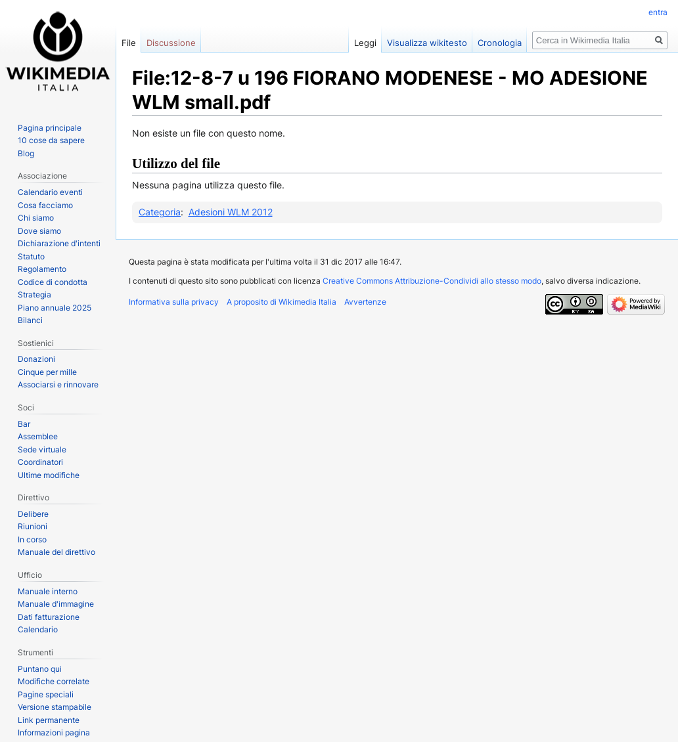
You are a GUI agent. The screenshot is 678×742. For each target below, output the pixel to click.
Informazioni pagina (54, 732)
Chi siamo (36, 218)
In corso (32, 539)
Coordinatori (40, 462)
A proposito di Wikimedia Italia (281, 302)
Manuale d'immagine (56, 604)
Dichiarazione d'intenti (59, 243)
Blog (26, 153)
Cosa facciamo (45, 205)
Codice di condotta (52, 282)
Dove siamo (39, 231)
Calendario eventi (50, 192)
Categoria (160, 211)
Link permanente (48, 720)
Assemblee (38, 436)
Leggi (365, 42)
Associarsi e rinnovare (58, 384)
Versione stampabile (54, 707)
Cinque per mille (47, 372)
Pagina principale (49, 128)
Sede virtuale (42, 449)
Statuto (31, 256)
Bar (24, 424)
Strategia (34, 294)
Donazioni (36, 359)
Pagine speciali (46, 694)
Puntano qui (40, 669)
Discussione (171, 42)
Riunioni (32, 526)
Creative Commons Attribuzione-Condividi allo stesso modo (432, 281)
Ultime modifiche (48, 475)
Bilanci (30, 320)
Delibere (33, 514)
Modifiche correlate (53, 681)
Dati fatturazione (48, 617)
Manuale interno (48, 591)
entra (657, 12)
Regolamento (42, 269)
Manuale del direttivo (56, 552)
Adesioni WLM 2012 (231, 211)
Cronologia (500, 42)
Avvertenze (365, 302)
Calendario (38, 629)
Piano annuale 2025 (54, 308)
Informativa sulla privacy (174, 302)
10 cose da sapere (51, 140)
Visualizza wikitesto (427, 42)
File (129, 42)
